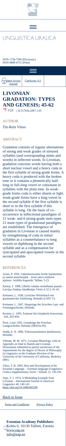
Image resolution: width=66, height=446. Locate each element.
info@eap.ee (16, 434)
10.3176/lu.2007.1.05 (29, 110)
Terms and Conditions (17, 404)
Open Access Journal (13, 82)
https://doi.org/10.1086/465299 (20, 387)
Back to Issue (13, 397)
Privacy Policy (45, 404)
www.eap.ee (15, 430)
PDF (11, 109)
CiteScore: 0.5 (33, 80)
